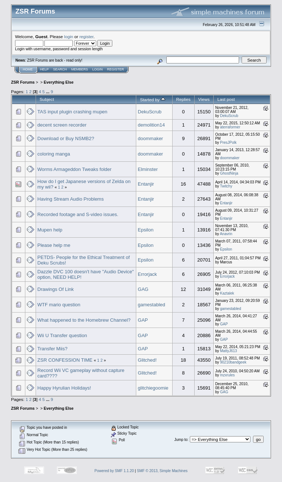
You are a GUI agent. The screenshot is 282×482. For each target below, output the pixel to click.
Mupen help (49, 230)
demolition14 (151, 125)
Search (60, 69)
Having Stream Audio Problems (70, 199)
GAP (143, 320)
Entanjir (146, 184)
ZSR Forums (23, 82)
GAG (143, 289)
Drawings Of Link (55, 289)
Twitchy (226, 186)
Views (204, 99)
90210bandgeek (233, 362)
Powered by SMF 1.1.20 (114, 471)
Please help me (53, 245)
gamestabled (151, 304)
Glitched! (147, 360)
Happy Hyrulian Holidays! (64, 388)
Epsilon (145, 230)
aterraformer (230, 127)
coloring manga (53, 154)
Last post (226, 99)
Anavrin (226, 234)
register (86, 36)
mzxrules (227, 375)
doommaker (150, 138)
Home (28, 69)
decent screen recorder (62, 125)
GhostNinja (229, 173)
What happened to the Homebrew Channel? (84, 320)
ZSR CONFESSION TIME (65, 360)
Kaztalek (227, 293)
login (68, 36)
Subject (47, 99)
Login (98, 69)
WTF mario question (58, 304)
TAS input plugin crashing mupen (72, 111)
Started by (152, 99)
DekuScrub (149, 111)
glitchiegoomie (153, 388)
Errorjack (147, 274)
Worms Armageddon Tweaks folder (74, 169)
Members (79, 69)
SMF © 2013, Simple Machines (162, 471)
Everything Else (58, 82)
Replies (183, 99)
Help (44, 69)
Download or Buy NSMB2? (65, 138)
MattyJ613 (228, 351)
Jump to (181, 440)
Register (115, 69)
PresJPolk (228, 142)
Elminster (148, 169)
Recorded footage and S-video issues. (77, 214)
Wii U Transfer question (62, 335)
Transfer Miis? (52, 348)
